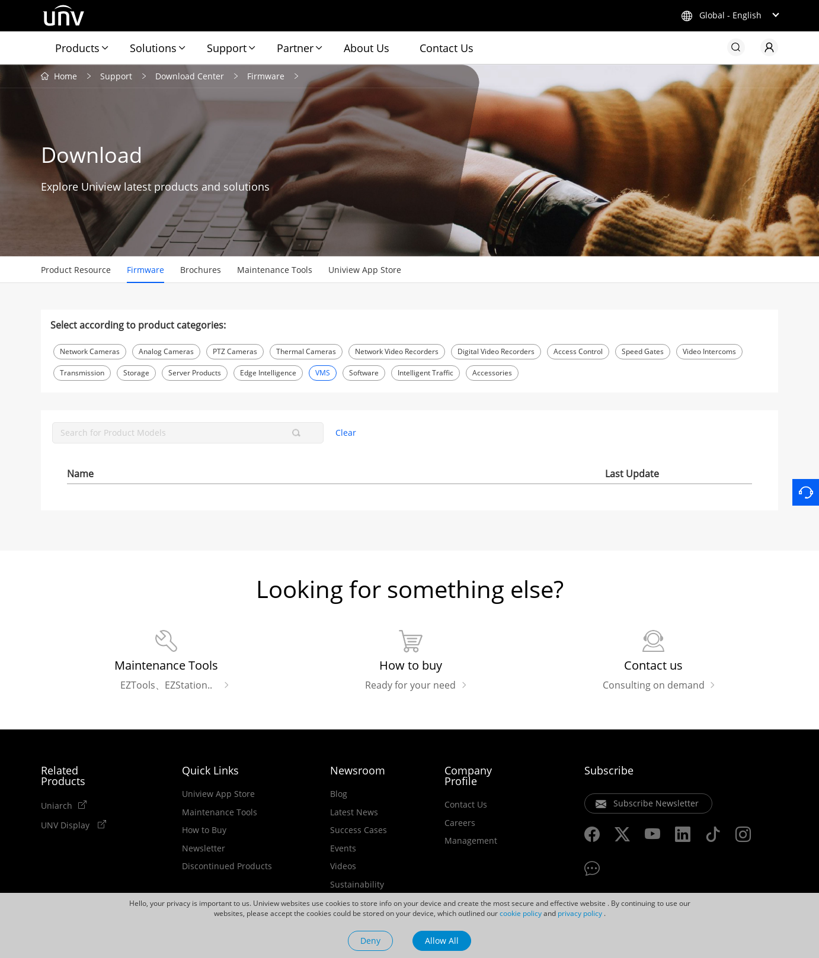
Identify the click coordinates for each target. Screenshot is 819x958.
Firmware (265, 76)
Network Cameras (90, 351)
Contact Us (447, 48)
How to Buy (204, 830)
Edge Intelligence (268, 373)
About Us (366, 48)
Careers (459, 823)
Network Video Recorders (397, 351)
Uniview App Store (364, 269)
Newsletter (203, 848)
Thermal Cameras (306, 351)
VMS (322, 373)
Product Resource (76, 269)
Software (364, 373)
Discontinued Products (227, 866)
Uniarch (56, 805)
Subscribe (609, 770)
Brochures (200, 269)
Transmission (82, 373)
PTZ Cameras (235, 351)
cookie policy (521, 913)
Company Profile (468, 775)
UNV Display (66, 825)
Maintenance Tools (274, 269)
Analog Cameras (166, 351)
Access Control (578, 351)
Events (343, 848)
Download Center (189, 76)
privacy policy (580, 913)
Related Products (63, 775)
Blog (338, 794)
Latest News (354, 812)
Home (65, 76)
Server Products (194, 373)
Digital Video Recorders (496, 351)
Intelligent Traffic (425, 373)
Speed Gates (643, 351)
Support (227, 48)
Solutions (153, 48)
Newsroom (357, 770)
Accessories (492, 373)
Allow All (442, 940)
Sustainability (357, 884)
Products (77, 48)
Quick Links (210, 770)
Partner (295, 48)
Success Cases (358, 830)
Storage (136, 373)
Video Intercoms (709, 351)
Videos (343, 866)
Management (470, 841)
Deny (370, 940)
